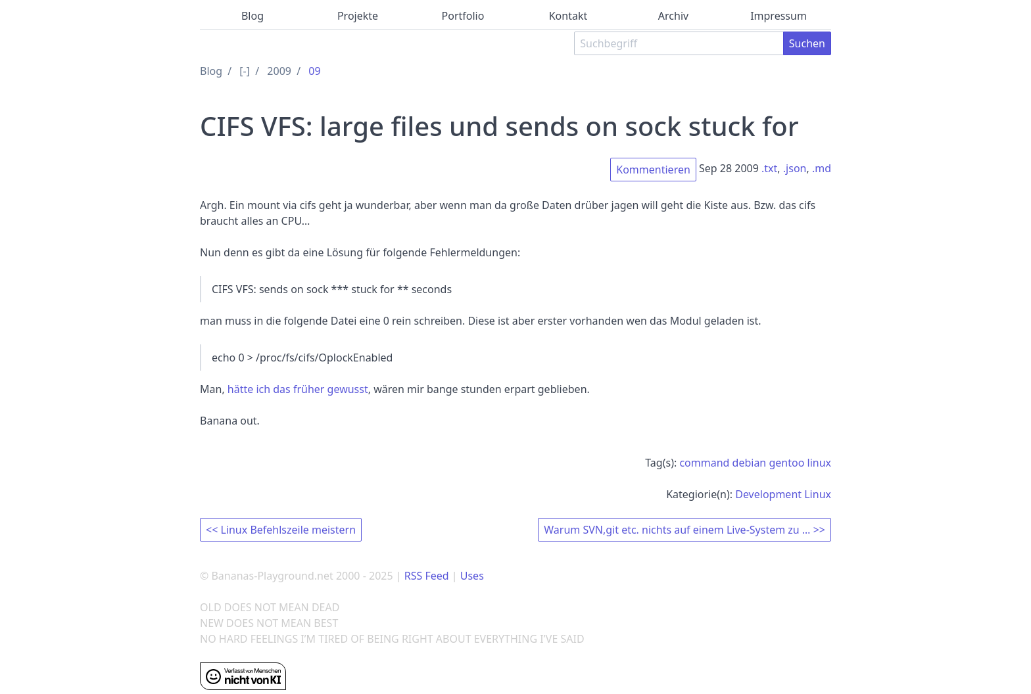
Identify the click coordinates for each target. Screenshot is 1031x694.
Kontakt (568, 16)
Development (768, 494)
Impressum (778, 16)
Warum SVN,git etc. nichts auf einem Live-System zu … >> (684, 529)
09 (314, 71)
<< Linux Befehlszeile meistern (281, 529)
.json (795, 168)
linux (819, 462)
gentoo (786, 462)
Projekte (357, 16)
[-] (244, 71)
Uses (472, 575)
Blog (252, 16)
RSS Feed (426, 575)
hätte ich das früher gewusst (298, 389)
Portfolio (463, 16)
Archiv (673, 16)
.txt (769, 168)
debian (749, 462)
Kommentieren (653, 169)
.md (821, 168)
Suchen (807, 43)
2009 (279, 71)
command (704, 462)
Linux (817, 494)
